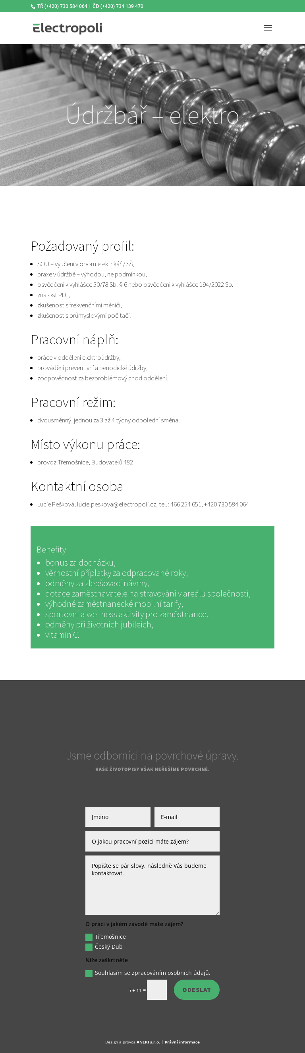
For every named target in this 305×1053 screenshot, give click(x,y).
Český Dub (104, 947)
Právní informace (182, 1042)
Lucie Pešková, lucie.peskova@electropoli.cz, (98, 504)
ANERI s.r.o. (148, 1042)
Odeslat (196, 990)
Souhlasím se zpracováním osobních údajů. (147, 973)
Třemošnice (105, 937)
